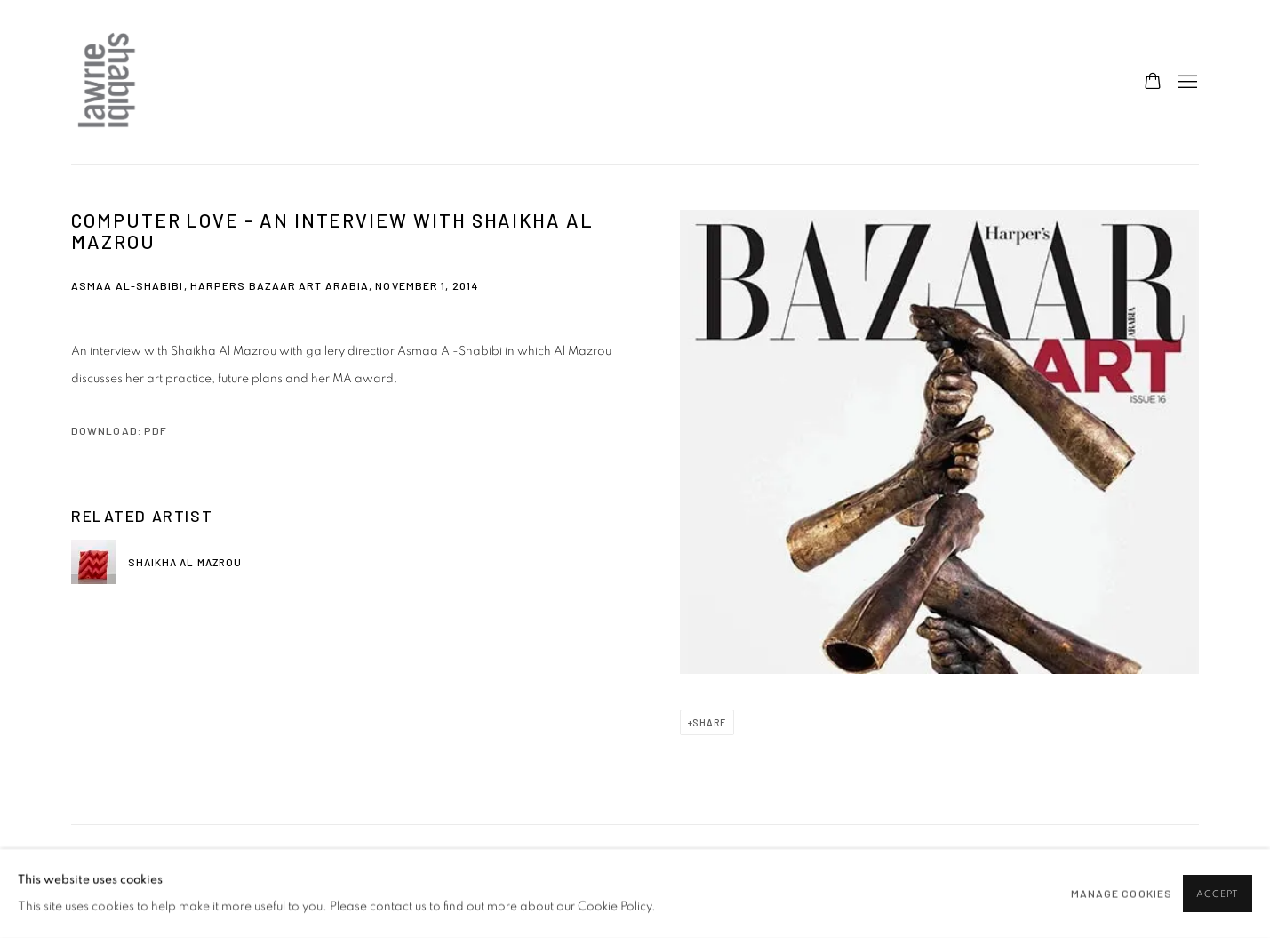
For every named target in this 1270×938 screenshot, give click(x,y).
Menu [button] (1185, 82)
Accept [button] (1217, 894)
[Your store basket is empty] (1152, 82)
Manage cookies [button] (1121, 893)
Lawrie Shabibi (106, 82)
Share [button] (709, 722)
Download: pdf (119, 430)
